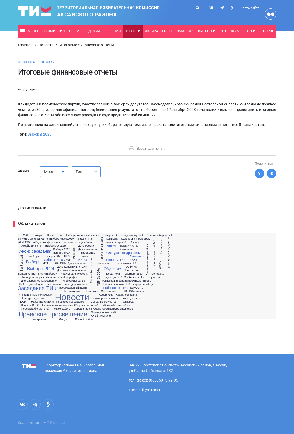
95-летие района (28, 239)
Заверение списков (102, 249)
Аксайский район (31, 246)
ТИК (21, 284)
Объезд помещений (129, 235)
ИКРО (82, 260)
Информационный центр (72, 288)
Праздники (91, 291)
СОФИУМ (131, 267)
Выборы (33, 262)
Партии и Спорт (130, 246)
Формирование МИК (103, 312)
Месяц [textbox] (49, 172)
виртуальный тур (143, 284)
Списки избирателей (159, 235)
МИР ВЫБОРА (98, 277)
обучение (154, 277)
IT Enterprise (56, 423)
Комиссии (112, 239)
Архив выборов (260, 31)
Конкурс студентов (33, 298)
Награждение (72, 291)
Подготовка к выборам (135, 238)
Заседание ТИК (37, 288)
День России (86, 246)
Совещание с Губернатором (91, 309)
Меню (29, 31)
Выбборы (34, 256)
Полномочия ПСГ (126, 263)
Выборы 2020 (61, 249)
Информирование (74, 281)
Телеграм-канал (133, 274)
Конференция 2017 (117, 242)
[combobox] (54, 171)
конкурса (127, 302)
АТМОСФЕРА (26, 242)
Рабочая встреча (116, 288)
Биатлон (44, 239)
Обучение (112, 269)
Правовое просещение (70, 302)
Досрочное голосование (72, 270)
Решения (112, 31)
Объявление (126, 249)
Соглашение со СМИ (154, 253)
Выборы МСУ (61, 253)
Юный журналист (102, 316)
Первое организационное (58, 305)
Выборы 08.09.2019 (61, 239)
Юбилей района (84, 319)
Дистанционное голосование (39, 281)
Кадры (109, 235)
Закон (84, 256)
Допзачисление (77, 263)
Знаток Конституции (91, 270)
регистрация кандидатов (168, 252)
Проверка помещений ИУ (147, 260)
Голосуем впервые (33, 277)
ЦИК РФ (128, 291)
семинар (138, 291)
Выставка (74, 253)
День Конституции (68, 267)
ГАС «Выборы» (47, 274)
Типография (38, 319)
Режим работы (61, 309)
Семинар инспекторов (105, 298)
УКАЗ (133, 259)
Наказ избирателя (42, 302)
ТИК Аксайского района (115, 305)
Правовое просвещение (53, 314)
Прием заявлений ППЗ (116, 284)
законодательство (133, 298)
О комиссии (53, 31)
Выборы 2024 (40, 269)
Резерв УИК (105, 295)
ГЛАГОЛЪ (60, 263)
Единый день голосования (44, 284)
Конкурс (112, 246)
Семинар (136, 256)
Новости (132, 31)
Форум (63, 319)
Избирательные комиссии (169, 31)
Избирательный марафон (62, 277)
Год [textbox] (79, 172)
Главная (25, 45)
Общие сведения (84, 31)
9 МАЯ (25, 235)
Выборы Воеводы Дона (77, 242)
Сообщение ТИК (135, 277)
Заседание (87, 252)
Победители (112, 274)
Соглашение (109, 291)
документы (136, 288)
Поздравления (131, 253)
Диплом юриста (88, 249)
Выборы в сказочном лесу (82, 235)
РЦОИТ (23, 302)
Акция (39, 235)
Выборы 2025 (53, 260)
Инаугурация (69, 274)
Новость (82, 274)
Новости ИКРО (30, 305)
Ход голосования (126, 295)
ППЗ (66, 256)
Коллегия (103, 263)
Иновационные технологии (35, 295)
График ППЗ (84, 239)
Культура (112, 253)
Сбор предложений (86, 305)
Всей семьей (21, 263)
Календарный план (76, 284)
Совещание (131, 270)
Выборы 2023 (39, 134)
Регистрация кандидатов (117, 281)
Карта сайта (250, 8)
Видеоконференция (47, 242)
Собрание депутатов (103, 302)
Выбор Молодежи (56, 246)
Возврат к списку (39, 62)
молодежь (157, 274)
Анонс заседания (35, 251)
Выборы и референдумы (220, 31)
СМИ (67, 260)
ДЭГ (46, 263)
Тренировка (161, 247)
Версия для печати (147, 148)
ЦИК (84, 267)
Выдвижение (26, 273)
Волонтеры (54, 235)
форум (159, 265)
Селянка (135, 242)
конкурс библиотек (121, 309)
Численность (142, 280)
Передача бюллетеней (35, 309)
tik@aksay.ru (151, 390)
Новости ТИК (116, 260)
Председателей (112, 277)
